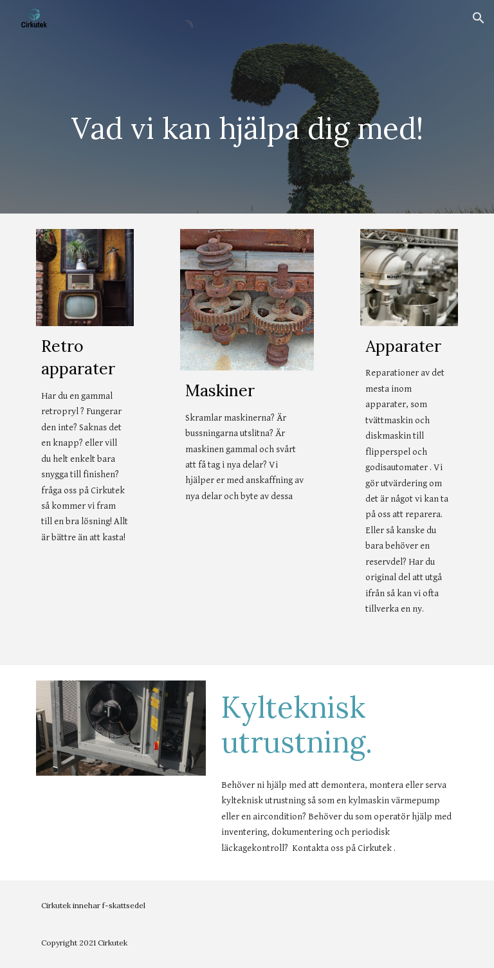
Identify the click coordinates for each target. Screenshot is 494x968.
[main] (246, 124)
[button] (478, 18)
